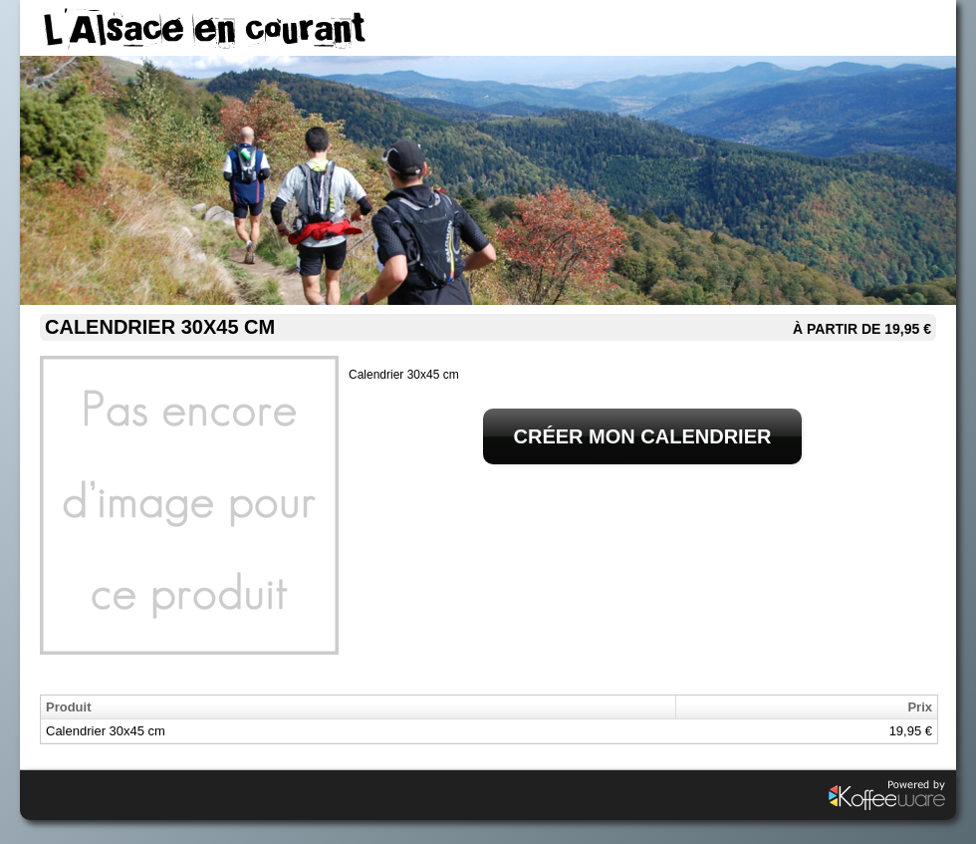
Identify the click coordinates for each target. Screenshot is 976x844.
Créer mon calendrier (643, 436)
